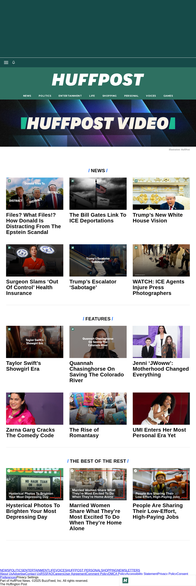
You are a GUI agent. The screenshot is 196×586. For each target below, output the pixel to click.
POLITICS (45, 95)
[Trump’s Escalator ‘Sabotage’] (98, 260)
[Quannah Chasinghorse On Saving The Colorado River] (98, 342)
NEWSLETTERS (128, 570)
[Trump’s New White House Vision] (161, 194)
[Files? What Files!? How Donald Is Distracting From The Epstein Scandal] (34, 194)
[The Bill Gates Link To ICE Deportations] (98, 194)
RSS (44, 573)
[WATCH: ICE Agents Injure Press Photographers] (161, 260)
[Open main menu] (6, 62)
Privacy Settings (27, 577)
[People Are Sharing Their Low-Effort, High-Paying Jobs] (161, 484)
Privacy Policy (167, 573)
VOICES (151, 95)
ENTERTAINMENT (70, 95)
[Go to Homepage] (125, 580)
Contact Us (33, 573)
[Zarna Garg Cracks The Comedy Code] (34, 409)
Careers (58, 573)
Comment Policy (97, 573)
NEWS (27, 95)
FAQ (50, 573)
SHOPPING (109, 95)
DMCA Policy (117, 573)
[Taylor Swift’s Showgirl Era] (34, 342)
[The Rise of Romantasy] (98, 409)
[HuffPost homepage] (49, 567)
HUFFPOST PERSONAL (84, 570)
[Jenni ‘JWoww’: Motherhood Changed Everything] (161, 342)
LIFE (92, 95)
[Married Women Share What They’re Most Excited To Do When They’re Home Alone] (98, 484)
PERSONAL (131, 95)
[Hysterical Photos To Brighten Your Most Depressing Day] (34, 484)
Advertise (19, 573)
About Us (6, 573)
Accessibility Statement (142, 573)
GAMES (168, 95)
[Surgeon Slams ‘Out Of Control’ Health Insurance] (34, 260)
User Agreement (75, 573)
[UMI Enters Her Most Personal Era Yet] (161, 409)
